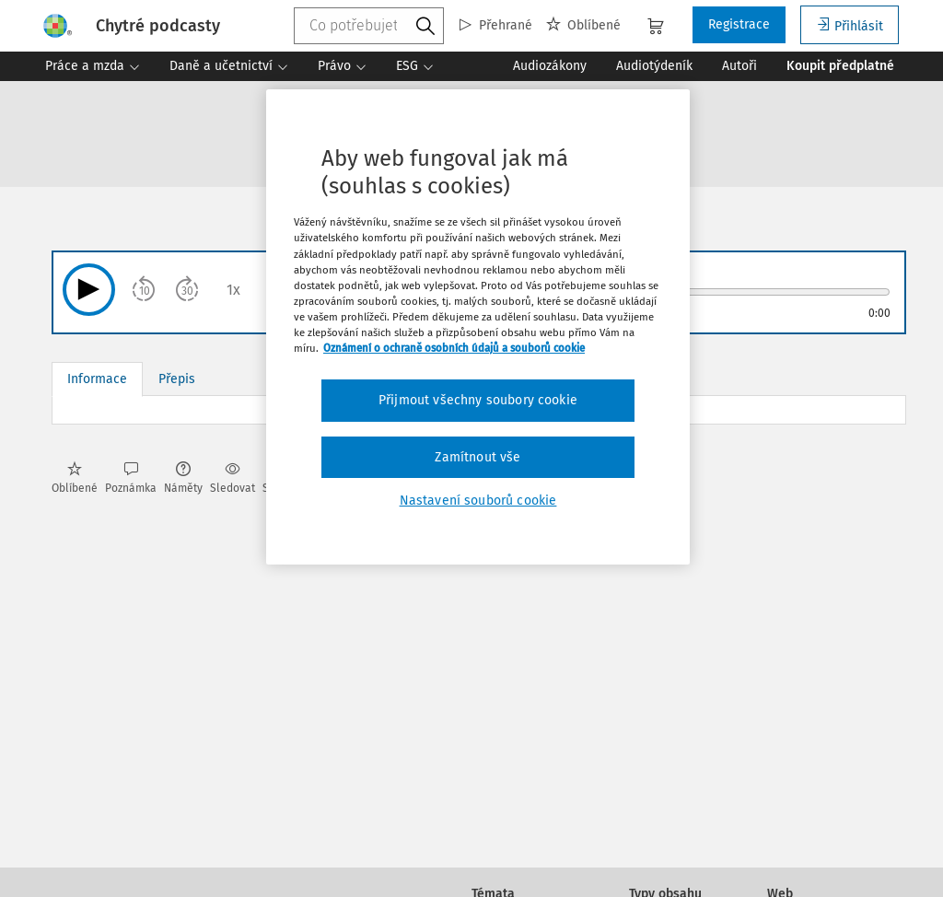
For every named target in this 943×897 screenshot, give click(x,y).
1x (233, 289)
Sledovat (232, 478)
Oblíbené (583, 25)
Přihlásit (849, 25)
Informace (97, 379)
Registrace (739, 24)
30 (187, 291)
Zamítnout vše (477, 457)
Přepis (176, 379)
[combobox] (369, 25)
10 (144, 291)
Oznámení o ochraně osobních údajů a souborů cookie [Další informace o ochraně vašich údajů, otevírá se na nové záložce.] (454, 348)
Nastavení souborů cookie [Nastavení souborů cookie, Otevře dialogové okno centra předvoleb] (478, 500)
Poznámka (131, 478)
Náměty (183, 478)
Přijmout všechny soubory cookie (477, 400)
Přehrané (496, 25)
